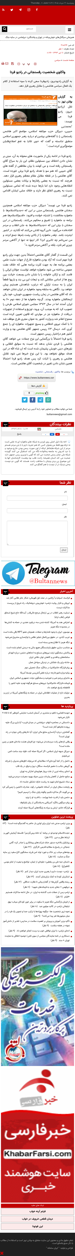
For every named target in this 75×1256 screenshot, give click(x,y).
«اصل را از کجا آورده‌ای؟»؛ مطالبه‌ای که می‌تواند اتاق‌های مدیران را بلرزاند (37, 761)
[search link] (4, 29)
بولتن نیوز (66, 102)
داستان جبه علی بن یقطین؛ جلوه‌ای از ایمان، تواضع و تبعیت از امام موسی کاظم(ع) (37, 864)
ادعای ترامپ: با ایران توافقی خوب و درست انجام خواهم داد (39, 931)
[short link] (39, 378)
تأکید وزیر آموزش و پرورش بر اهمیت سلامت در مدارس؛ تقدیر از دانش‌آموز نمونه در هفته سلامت (36, 923)
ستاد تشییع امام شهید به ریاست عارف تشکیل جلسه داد (45, 782)
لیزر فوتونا (37, 1226)
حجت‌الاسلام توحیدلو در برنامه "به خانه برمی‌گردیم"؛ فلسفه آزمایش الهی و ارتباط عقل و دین (37, 835)
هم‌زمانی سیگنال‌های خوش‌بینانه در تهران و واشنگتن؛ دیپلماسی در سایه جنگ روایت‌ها (39, 40)
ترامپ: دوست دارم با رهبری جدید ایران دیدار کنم (43, 871)
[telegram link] (40, 400)
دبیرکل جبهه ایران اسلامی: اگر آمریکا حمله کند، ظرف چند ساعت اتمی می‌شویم (39, 754)
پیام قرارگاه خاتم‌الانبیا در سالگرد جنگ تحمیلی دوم (47, 667)
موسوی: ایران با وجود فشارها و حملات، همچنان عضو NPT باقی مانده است (36, 632)
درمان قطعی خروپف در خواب (37, 1219)
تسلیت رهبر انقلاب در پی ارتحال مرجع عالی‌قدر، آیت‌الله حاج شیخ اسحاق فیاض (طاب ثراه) (37, 615)
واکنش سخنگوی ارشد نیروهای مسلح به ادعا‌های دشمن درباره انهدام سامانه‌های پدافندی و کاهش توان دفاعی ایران (39, 655)
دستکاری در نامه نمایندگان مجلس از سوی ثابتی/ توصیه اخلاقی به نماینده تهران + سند (37, 938)
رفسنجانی (49, 371)
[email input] (37, 510)
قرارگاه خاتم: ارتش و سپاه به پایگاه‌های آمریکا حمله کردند (44, 808)
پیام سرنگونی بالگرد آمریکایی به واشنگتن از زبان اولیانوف (45, 802)
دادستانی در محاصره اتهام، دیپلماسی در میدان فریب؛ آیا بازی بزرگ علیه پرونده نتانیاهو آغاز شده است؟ (38, 725)
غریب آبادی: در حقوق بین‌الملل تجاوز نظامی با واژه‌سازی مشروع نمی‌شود (37, 637)
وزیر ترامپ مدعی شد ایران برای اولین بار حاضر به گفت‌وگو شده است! (36, 826)
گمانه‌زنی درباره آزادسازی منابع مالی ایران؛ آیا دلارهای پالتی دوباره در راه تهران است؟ (38, 734)
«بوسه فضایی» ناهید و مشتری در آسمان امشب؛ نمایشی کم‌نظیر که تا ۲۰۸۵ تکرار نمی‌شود (36, 715)
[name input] (37, 498)
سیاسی (57, 60)
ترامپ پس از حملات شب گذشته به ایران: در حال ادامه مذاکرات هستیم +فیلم (38, 894)
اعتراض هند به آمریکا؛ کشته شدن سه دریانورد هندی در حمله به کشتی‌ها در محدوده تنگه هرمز (37, 625)
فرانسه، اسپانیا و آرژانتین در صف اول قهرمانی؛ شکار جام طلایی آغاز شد (38, 598)
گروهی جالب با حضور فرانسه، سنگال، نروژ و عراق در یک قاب (43, 766)
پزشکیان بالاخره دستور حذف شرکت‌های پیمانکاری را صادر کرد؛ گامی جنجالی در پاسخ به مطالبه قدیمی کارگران (39, 845)
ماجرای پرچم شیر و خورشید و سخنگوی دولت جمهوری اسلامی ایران (40, 678)
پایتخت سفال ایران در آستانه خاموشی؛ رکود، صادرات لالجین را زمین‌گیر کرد (36, 787)
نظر (65, 516)
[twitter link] (25, 400)
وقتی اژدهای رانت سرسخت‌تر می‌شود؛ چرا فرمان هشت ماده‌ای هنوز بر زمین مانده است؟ (36, 744)
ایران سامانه (52, 1248)
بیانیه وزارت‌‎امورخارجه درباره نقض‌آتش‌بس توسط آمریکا (45, 673)
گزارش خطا (38, 386)
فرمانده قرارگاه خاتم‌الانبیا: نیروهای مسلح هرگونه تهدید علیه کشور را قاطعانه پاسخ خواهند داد (39, 685)
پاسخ (19, 434)
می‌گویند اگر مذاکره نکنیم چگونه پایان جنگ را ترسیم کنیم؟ (44, 792)
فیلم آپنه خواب (37, 1211)
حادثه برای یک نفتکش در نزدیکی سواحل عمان (49, 662)
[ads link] (38, 573)
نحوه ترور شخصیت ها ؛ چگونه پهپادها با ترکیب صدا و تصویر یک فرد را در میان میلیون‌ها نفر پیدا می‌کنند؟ (37, 914)
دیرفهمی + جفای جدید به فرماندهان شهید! (46, 887)
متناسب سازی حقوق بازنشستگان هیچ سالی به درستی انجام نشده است (38, 647)
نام (65, 491)
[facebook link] (32, 400)
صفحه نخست (68, 60)
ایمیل (64, 504)
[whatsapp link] (48, 400)
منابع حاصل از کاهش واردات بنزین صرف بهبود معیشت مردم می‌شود (39, 776)
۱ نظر (61, 49)
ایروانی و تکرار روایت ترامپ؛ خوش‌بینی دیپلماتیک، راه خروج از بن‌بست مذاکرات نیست (38, 605)
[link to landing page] (56, 15)
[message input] (37, 533)
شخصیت (39, 371)
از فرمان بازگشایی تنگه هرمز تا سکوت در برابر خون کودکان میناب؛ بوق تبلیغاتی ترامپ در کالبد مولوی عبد (39, 904)
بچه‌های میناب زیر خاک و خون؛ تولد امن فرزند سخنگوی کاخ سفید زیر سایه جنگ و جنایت (36, 854)
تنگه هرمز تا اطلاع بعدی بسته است (54, 642)
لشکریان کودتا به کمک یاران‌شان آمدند (48, 876)
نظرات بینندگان (60, 424)
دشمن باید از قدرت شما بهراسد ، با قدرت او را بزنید (47, 797)
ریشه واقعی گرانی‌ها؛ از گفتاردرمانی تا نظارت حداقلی (42, 882)
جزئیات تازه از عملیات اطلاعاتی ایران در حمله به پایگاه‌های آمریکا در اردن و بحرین (37, 695)
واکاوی (57, 371)
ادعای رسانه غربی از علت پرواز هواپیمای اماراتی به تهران (45, 771)
